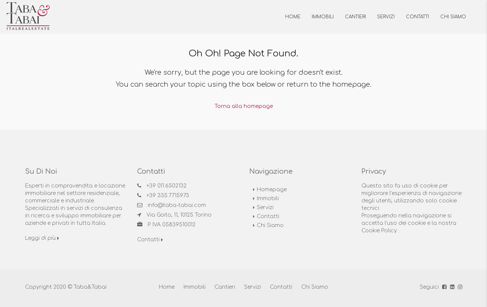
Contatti (417, 16)
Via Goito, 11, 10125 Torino (179, 214)
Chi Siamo (270, 225)
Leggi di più (42, 238)
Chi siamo (453, 16)
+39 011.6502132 (167, 185)
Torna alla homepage (244, 106)
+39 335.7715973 (168, 195)
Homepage (272, 189)
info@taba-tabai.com (177, 205)
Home (292, 16)
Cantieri (355, 16)
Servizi (386, 16)
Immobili (323, 16)
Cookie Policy (379, 230)
